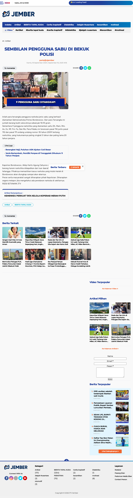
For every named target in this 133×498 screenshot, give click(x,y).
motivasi (115, 25)
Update (75, 167)
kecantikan (102, 25)
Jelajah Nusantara (85, 25)
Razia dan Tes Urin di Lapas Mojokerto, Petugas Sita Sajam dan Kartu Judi (120, 317)
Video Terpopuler (100, 282)
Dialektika (69, 25)
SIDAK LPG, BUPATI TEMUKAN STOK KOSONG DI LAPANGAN (102, 419)
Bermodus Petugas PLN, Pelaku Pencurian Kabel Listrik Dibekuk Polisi (120, 339)
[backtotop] (66, 463)
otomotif (38, 483)
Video (9, 30)
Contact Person (121, 481)
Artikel (17, 25)
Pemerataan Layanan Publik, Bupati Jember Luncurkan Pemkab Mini (103, 407)
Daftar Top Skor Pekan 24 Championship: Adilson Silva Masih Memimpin (103, 442)
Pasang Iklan (120, 475)
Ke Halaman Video (110, 289)
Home (7, 3)
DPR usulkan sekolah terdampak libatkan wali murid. (103, 395)
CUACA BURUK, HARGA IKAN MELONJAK (100, 430)
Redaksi (118, 472)
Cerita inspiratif (54, 25)
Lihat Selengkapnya (110, 453)
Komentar (9, 68)
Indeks (8, 25)
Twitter (21, 481)
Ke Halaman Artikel (110, 349)
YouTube (27, 481)
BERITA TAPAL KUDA (34, 25)
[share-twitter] (85, 68)
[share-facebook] (81, 68)
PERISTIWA (58, 478)
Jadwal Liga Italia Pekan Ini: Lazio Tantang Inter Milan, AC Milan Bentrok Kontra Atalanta (99, 339)
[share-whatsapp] (89, 68)
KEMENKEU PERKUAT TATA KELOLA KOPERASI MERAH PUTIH (34, 196)
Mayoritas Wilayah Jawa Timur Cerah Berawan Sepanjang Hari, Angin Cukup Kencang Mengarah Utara (99, 317)
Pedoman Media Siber (123, 478)
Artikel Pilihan (98, 298)
